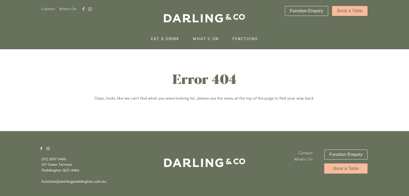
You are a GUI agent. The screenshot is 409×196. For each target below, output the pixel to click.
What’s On (206, 39)
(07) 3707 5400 (53, 158)
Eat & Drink (165, 39)
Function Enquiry (306, 10)
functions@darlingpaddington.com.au (73, 181)
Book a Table (350, 10)
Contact (48, 8)
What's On (67, 8)
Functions (245, 39)
